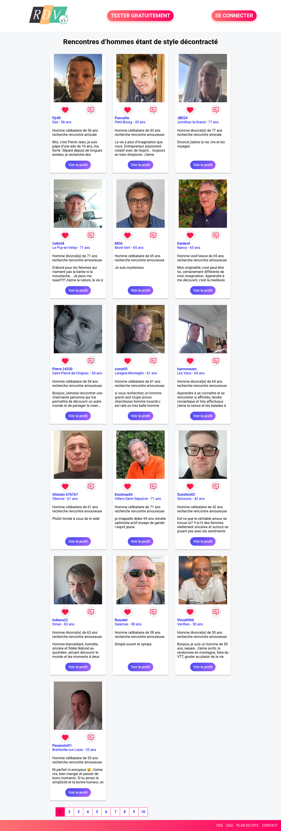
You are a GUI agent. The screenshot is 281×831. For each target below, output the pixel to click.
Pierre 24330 (62, 369)
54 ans (97, 373)
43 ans (140, 122)
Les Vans (184, 373)
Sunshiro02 (186, 494)
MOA (118, 243)
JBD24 (182, 118)
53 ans (91, 750)
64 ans (199, 373)
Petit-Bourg (123, 122)
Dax (55, 122)
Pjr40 (56, 118)
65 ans (138, 248)
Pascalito (122, 118)
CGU (229, 825)
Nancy (182, 248)
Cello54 (58, 243)
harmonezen (187, 369)
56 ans (66, 122)
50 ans (198, 624)
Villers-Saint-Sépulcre (131, 499)
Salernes (121, 624)
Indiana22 (60, 620)
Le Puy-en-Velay (64, 248)
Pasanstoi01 (62, 745)
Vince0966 (185, 620)
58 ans (136, 624)
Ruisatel (121, 620)
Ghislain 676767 (65, 494)
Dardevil (183, 243)
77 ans (213, 122)
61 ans (152, 373)
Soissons (184, 499)
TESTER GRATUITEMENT (140, 16)
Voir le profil (77, 165)
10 (143, 812)
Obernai (58, 499)
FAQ (219, 825)
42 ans (199, 499)
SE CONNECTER (234, 16)
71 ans (85, 248)
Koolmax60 (124, 494)
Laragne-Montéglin (129, 373)
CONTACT (270, 825)
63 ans (69, 624)
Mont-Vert (122, 248)
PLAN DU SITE (247, 825)
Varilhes (183, 624)
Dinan (56, 624)
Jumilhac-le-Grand (191, 122)
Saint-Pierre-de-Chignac (70, 373)
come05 (121, 369)
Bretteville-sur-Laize (67, 750)
